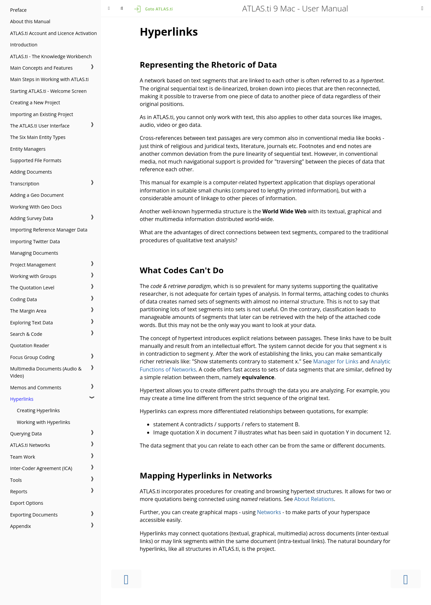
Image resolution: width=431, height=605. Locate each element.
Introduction (23, 44)
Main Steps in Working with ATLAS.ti (49, 79)
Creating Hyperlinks (38, 410)
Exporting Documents (34, 514)
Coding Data (23, 299)
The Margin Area (28, 311)
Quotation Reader (29, 345)
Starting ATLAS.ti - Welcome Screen (48, 91)
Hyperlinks (21, 399)
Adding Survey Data (31, 218)
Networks (269, 512)
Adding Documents (31, 172)
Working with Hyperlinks (43, 422)
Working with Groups (33, 276)
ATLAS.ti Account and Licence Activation (53, 33)
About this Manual (30, 21)
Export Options (26, 503)
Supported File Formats (35, 160)
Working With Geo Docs (36, 207)
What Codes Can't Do (182, 270)
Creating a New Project (35, 102)
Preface (18, 10)
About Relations (314, 499)
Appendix (20, 526)
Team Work (22, 457)
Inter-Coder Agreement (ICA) (41, 468)
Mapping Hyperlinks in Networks (206, 475)
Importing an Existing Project (41, 114)
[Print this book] (422, 8)
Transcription (24, 183)
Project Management (33, 264)
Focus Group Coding (32, 357)
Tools (16, 480)
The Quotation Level (32, 287)
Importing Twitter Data (35, 241)
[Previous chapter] (126, 579)
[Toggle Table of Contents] (109, 8)
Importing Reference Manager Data (49, 229)
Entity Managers (27, 149)
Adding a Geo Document (37, 195)
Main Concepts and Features (41, 68)
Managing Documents (34, 253)
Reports (18, 491)
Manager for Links (335, 361)
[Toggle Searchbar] (121, 8)
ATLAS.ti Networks (30, 445)
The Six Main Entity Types (37, 137)
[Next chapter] (406, 579)
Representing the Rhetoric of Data (208, 64)
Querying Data (26, 433)
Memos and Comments (35, 387)
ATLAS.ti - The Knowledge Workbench (51, 56)
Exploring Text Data (31, 322)
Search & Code (26, 334)
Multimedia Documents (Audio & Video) (45, 372)
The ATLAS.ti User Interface (39, 125)
